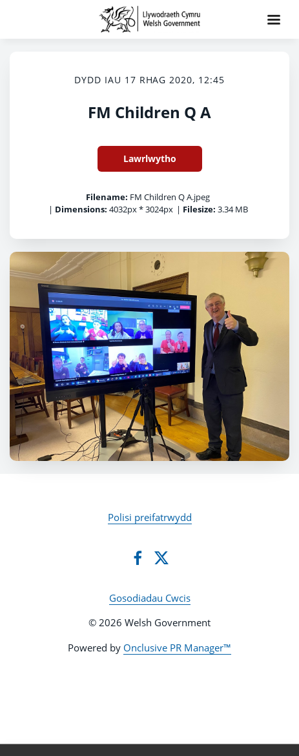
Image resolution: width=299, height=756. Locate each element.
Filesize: (199, 209)
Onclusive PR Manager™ (177, 647)
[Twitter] (161, 558)
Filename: (107, 197)
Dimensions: (81, 209)
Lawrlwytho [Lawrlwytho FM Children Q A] (149, 158)
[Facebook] (137, 558)
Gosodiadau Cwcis (150, 597)
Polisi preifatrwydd (150, 517)
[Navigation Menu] (273, 19)
